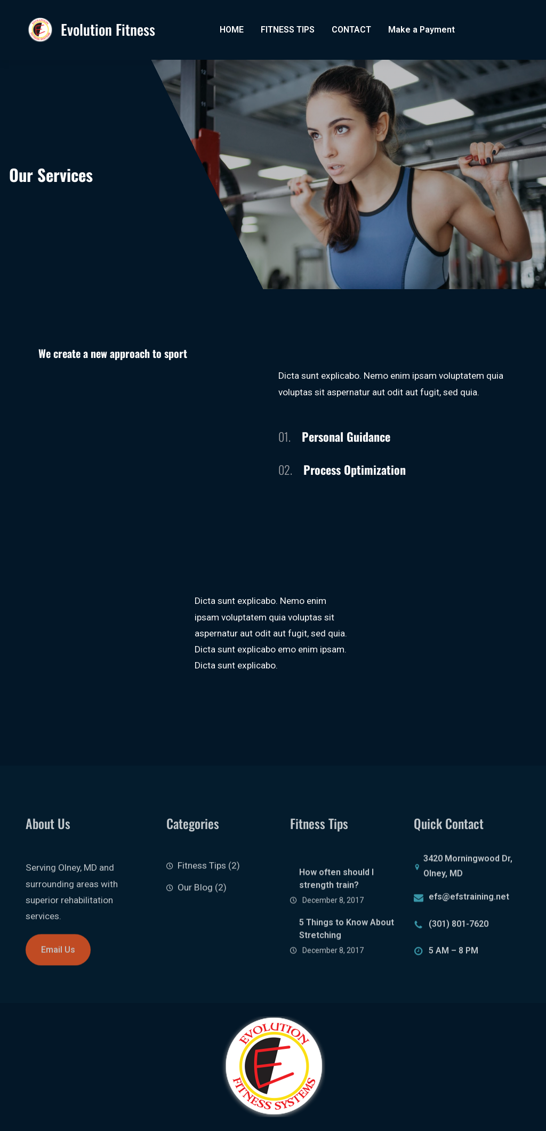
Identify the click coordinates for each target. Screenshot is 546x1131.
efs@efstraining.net (469, 901)
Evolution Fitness (108, 29)
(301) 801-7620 (458, 928)
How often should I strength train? (336, 901)
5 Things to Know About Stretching (346, 951)
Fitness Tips (202, 876)
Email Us (58, 957)
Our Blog (195, 898)
